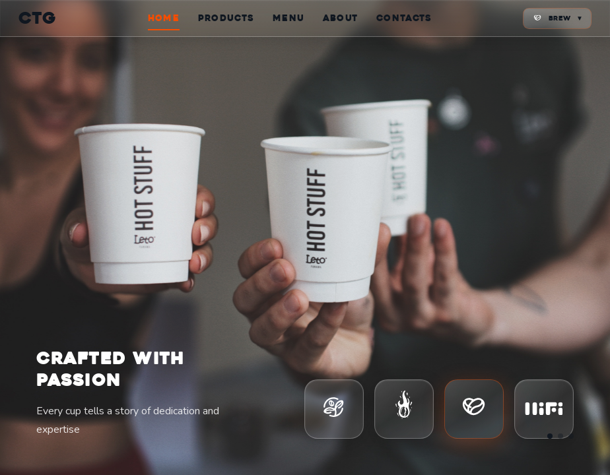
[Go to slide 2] (560, 436)
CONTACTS (404, 18)
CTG (37, 18)
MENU (288, 18)
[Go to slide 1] (550, 436)
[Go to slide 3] (571, 436)
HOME (164, 18)
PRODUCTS (226, 18)
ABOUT (340, 18)
